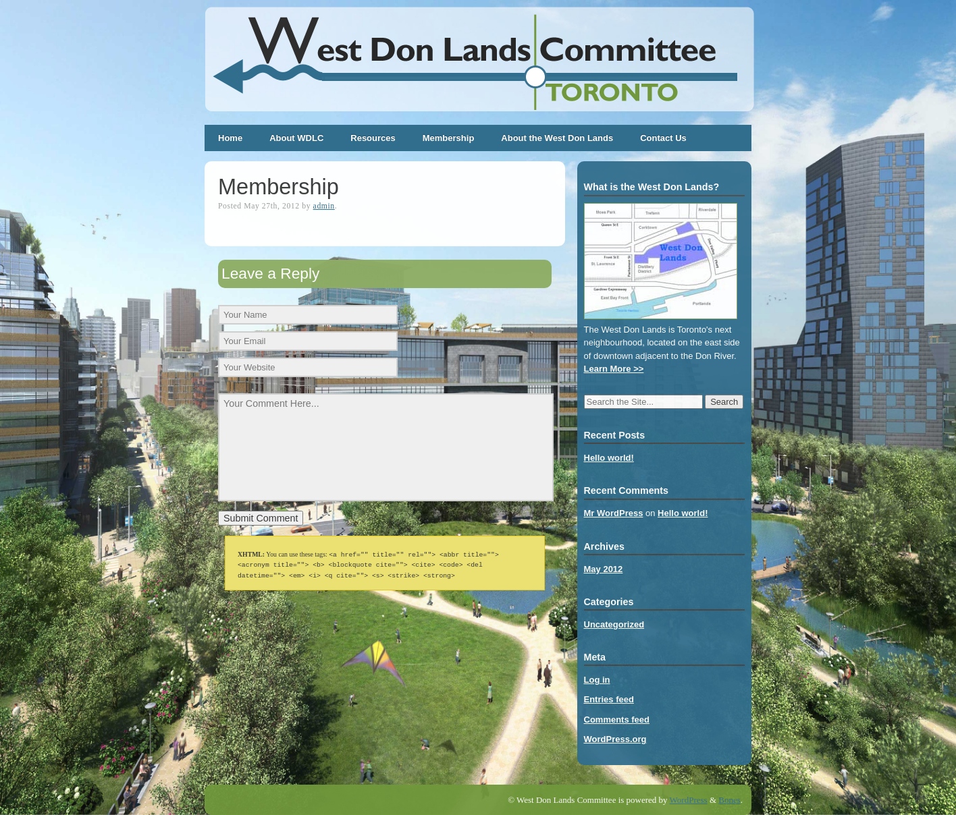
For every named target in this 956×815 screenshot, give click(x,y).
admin (324, 206)
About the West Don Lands (557, 138)
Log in (597, 680)
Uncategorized (614, 624)
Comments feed (617, 719)
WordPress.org (615, 739)
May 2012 (603, 569)
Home (230, 138)
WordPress (689, 800)
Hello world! (609, 458)
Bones (729, 800)
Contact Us (663, 138)
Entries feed (609, 699)
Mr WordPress (613, 513)
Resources (372, 138)
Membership (449, 138)
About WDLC (296, 138)
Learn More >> (614, 369)
